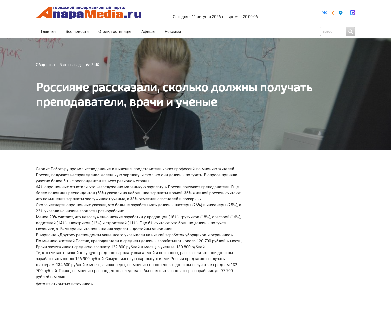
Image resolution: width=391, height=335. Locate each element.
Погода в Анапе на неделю (216, 8)
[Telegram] (341, 13)
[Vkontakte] (325, 13)
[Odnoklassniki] (333, 13)
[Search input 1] (338, 31)
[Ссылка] (91, 13)
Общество (45, 64)
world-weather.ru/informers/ (216, 13)
